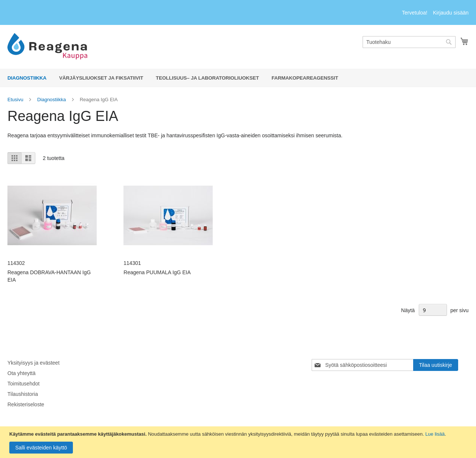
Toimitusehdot (23, 384)
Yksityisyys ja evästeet (33, 363)
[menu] (238, 78)
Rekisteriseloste (25, 404)
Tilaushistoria (22, 394)
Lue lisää (435, 434)
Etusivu (15, 99)
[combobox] (409, 42)
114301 (132, 263)
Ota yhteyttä (21, 373)
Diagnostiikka (51, 99)
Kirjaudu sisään (451, 13)
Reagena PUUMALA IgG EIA (157, 272)
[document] (239, 442)
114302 (16, 263)
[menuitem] (27, 78)
